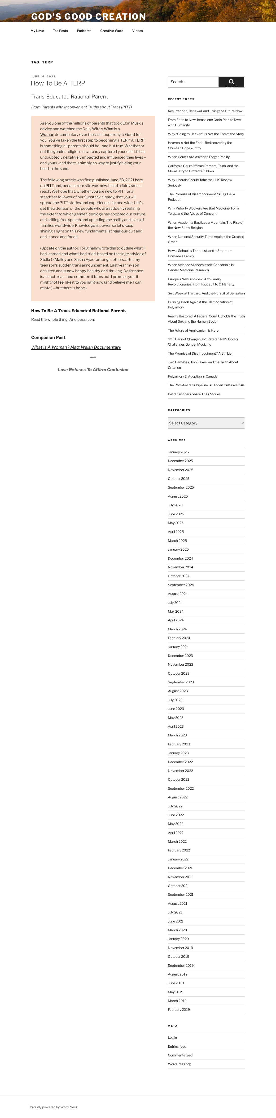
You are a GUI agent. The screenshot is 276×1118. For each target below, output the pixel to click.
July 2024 (175, 603)
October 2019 (178, 956)
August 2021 (177, 903)
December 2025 (180, 461)
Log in (172, 1037)
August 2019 (178, 974)
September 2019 (181, 965)
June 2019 (176, 983)
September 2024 (181, 585)
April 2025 (176, 532)
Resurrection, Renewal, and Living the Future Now (205, 111)
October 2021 (178, 886)
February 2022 (179, 850)
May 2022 (175, 824)
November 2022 (180, 771)
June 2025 (176, 514)
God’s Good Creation (88, 16)
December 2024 (180, 558)
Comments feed (180, 1055)
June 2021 (176, 921)
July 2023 (175, 700)
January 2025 (178, 549)
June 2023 (176, 709)
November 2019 (180, 948)
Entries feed (177, 1046)
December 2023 (180, 656)
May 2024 (176, 611)
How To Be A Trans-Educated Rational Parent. (78, 310)
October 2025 (178, 479)
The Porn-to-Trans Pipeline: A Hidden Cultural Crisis (206, 385)
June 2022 (176, 815)
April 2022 (176, 833)
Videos (137, 31)
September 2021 (180, 894)
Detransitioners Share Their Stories (194, 394)
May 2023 (176, 718)
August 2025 (178, 496)
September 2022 (181, 788)
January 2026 (178, 452)
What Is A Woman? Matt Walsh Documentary (76, 347)
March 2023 (177, 735)
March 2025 (177, 541)
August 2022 (178, 797)
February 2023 (179, 744)
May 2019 (175, 992)
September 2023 (181, 682)
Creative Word (111, 31)
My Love (37, 31)
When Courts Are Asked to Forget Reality (199, 157)
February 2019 (179, 1009)
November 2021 (180, 877)
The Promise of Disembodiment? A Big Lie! (200, 353)
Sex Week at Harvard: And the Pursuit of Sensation (206, 293)
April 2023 (176, 726)
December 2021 (180, 868)
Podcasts (84, 31)
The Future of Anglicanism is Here (193, 330)
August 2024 (178, 594)
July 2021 (175, 912)
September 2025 (181, 487)
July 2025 (175, 505)
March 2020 (177, 930)
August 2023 (178, 691)
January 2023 (178, 753)
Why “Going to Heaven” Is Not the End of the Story (206, 134)
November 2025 (180, 470)
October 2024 (178, 576)
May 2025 (176, 523)
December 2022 (180, 762)
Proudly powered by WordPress (53, 1107)
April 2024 (176, 620)
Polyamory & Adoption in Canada (193, 376)
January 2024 (178, 647)
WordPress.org (179, 1064)
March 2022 (177, 841)
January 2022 (178, 859)
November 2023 (180, 664)
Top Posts (60, 31)
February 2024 (179, 638)
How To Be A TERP (58, 83)
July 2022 (175, 806)
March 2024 (177, 629)
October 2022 (178, 779)
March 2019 (177, 1001)
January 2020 (178, 939)
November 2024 (180, 567)
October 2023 (178, 673)
